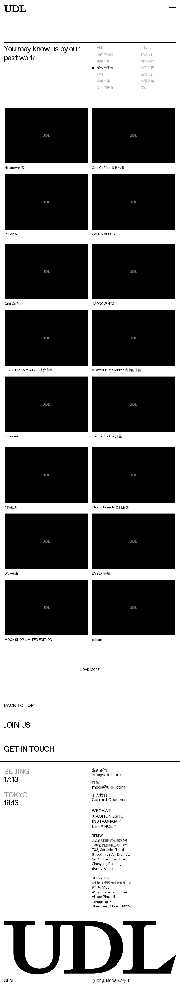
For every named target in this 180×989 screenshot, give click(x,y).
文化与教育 (105, 88)
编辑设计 (147, 74)
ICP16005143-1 (110, 981)
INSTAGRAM (106, 821)
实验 (144, 88)
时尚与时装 (105, 54)
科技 (100, 74)
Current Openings (109, 800)
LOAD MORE (90, 670)
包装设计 (147, 61)
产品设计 (147, 54)
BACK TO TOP (19, 706)
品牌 (144, 48)
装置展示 (147, 81)
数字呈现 (147, 68)
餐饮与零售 (105, 68)
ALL (100, 48)
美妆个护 (103, 61)
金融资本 (103, 81)
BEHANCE (104, 826)
